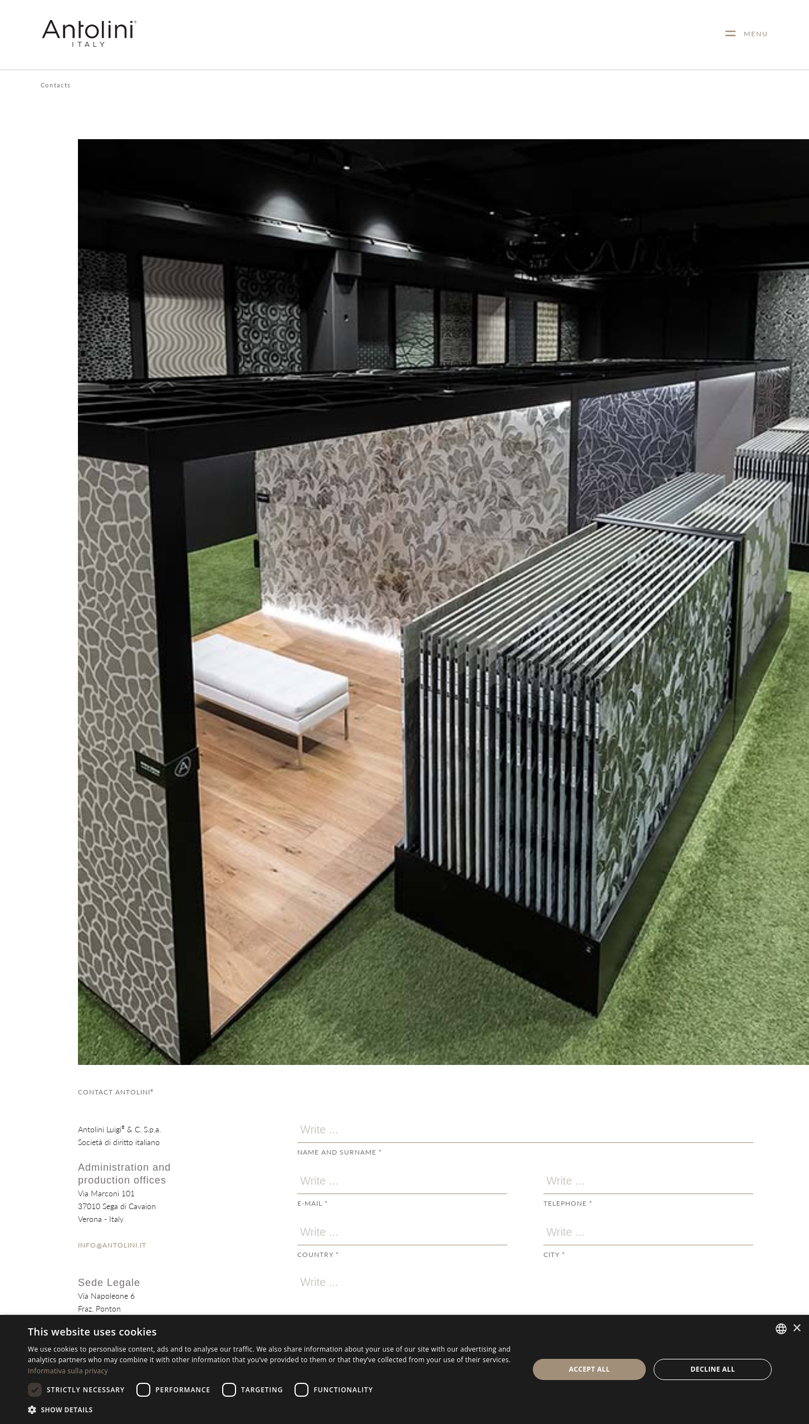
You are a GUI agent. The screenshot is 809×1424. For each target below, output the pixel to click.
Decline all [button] (712, 1369)
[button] (271, 1409)
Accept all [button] (589, 1369)
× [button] (796, 1328)
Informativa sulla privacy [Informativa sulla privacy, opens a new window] (68, 1371)
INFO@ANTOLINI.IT (112, 1245)
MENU (752, 33)
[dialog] (404, 1369)
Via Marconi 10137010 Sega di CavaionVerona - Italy (117, 1205)
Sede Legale (109, 1282)
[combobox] (781, 1328)
